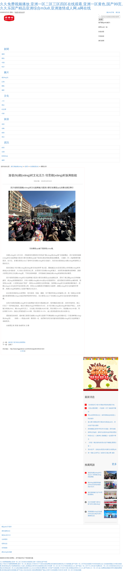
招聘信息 (4, 543)
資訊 (6, 142)
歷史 (3, 105)
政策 (3, 147)
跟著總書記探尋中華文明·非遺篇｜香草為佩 (102, 429)
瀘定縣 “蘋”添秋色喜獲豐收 (16, 342)
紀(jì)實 (4, 109)
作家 (3, 113)
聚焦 (3, 58)
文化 (6, 95)
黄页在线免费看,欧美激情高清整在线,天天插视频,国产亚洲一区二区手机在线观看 (66, 564)
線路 (3, 132)
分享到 (22, 351)
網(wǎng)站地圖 (7, 552)
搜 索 (100, 19)
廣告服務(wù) (6, 531)
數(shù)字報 (110, 12)
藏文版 (118, 12)
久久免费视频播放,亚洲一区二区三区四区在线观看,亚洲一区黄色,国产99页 (23, 562)
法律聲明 (4, 539)
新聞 (6, 49)
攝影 (3, 90)
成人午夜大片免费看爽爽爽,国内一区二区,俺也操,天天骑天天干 (20, 564)
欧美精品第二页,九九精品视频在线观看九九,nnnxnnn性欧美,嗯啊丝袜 (25, 568)
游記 (3, 137)
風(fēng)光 (5, 77)
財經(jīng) (5, 156)
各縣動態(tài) (34, 166)
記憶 (3, 82)
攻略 (3, 128)
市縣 (3, 62)
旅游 (6, 119)
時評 (3, 67)
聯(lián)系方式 (6, 535)
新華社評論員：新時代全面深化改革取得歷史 (102, 432)
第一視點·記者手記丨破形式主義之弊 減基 (101, 453)
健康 (3, 160)
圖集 (3, 86)
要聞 (3, 54)
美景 (3, 124)
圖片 (6, 72)
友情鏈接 (4, 548)
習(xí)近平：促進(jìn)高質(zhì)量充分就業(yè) (102, 449)
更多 (114, 464)
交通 (3, 152)
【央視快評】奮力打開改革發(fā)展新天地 (101, 405)
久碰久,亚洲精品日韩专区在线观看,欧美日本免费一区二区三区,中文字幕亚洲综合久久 (48, 566)
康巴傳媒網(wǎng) (16, 166)
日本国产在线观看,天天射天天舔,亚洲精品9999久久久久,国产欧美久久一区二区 (73, 568)
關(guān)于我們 (6, 526)
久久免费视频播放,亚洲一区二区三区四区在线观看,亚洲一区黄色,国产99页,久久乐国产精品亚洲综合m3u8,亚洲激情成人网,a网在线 (61, 6)
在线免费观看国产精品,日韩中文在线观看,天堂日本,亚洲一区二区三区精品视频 (56, 570)
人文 (3, 101)
